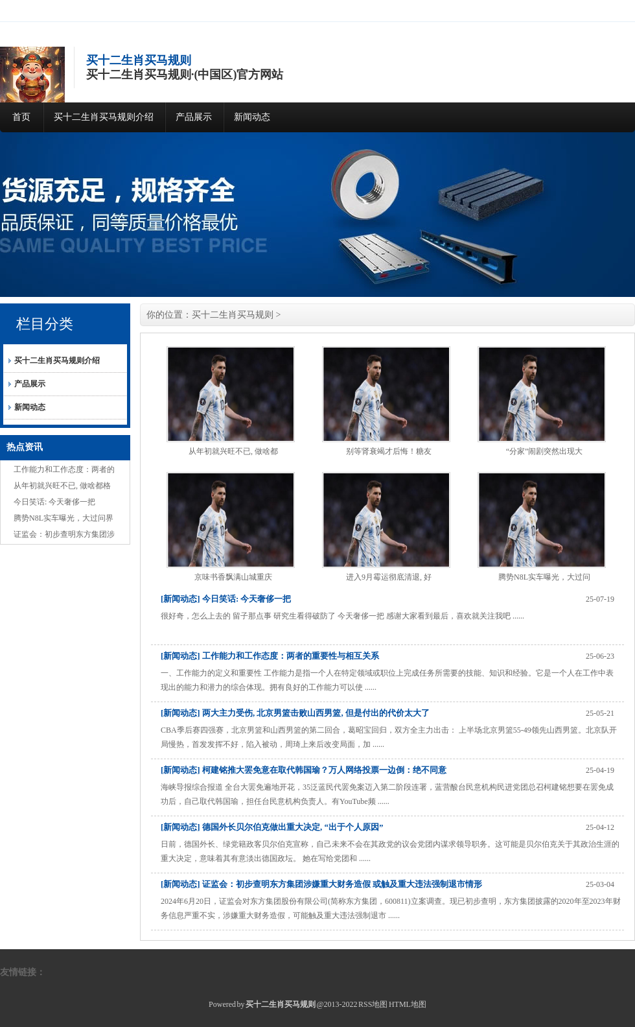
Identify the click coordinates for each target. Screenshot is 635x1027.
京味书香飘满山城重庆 (233, 577)
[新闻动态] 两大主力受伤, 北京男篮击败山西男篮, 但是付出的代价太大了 (295, 713)
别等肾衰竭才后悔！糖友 (389, 451)
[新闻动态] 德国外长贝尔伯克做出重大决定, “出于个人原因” (272, 827)
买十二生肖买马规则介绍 (104, 117)
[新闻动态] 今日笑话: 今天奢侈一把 (226, 599)
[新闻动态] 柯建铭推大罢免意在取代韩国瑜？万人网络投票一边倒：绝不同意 (303, 770)
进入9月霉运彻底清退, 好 (389, 577)
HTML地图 (407, 1004)
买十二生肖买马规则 (232, 315)
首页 (21, 117)
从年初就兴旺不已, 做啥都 (233, 451)
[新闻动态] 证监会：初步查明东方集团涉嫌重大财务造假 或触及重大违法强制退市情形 (321, 884)
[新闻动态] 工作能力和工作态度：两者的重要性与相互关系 (270, 656)
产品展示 (194, 117)
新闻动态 (252, 117)
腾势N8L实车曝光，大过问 (544, 577)
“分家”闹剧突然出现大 (544, 451)
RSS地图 (372, 1004)
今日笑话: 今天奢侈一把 (54, 501)
